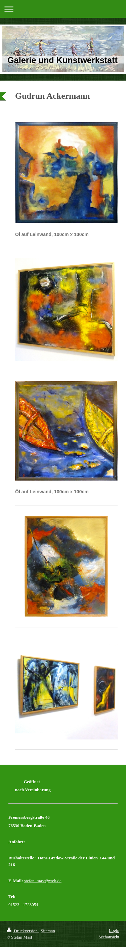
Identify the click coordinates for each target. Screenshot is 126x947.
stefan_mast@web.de (42, 880)
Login (114, 930)
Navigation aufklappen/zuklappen (63, 9)
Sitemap (48, 930)
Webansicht (109, 936)
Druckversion (23, 930)
